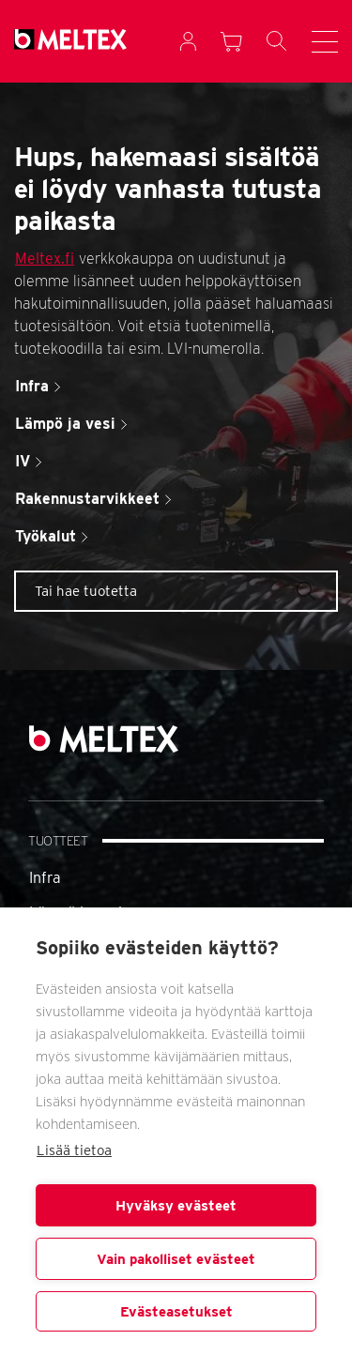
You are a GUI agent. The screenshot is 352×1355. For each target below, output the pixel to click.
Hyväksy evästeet (176, 1205)
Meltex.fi (44, 258)
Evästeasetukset (176, 1311)
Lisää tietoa (74, 1150)
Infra (45, 878)
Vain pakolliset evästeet (176, 1259)
